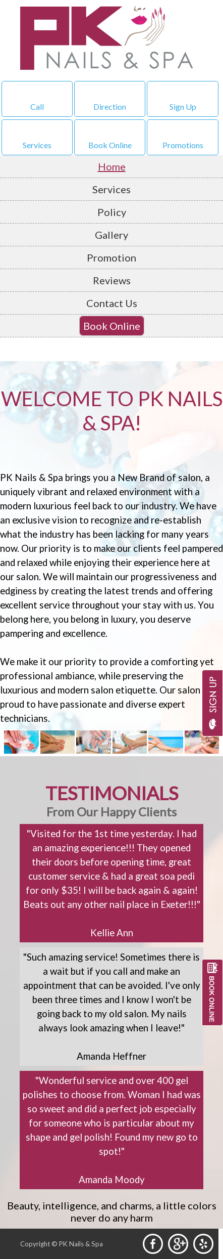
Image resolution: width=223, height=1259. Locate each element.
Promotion (111, 257)
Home (112, 166)
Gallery (111, 235)
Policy (111, 212)
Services (111, 189)
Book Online (111, 326)
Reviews (112, 280)
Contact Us (111, 303)
